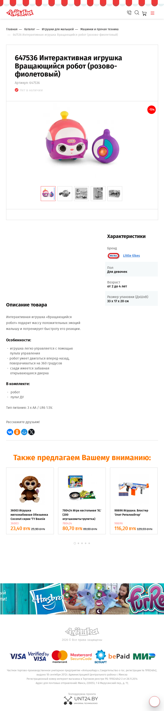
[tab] (48, 193)
